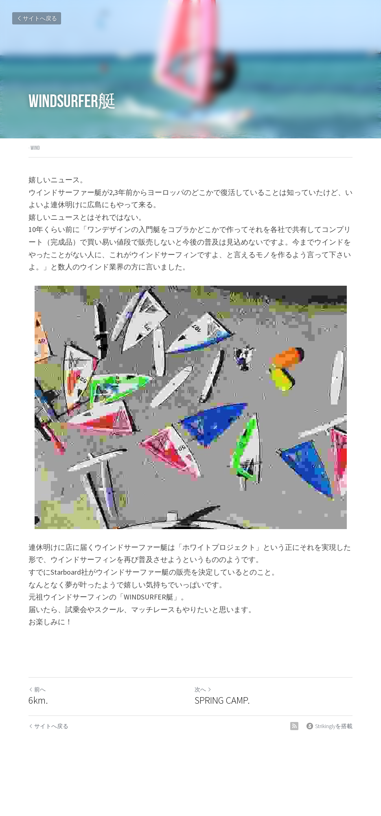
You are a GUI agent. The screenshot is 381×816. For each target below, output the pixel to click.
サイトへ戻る (36, 18)
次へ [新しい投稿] (203, 689)
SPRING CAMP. (222, 700)
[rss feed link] (294, 726)
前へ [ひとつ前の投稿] (37, 689)
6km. (38, 700)
